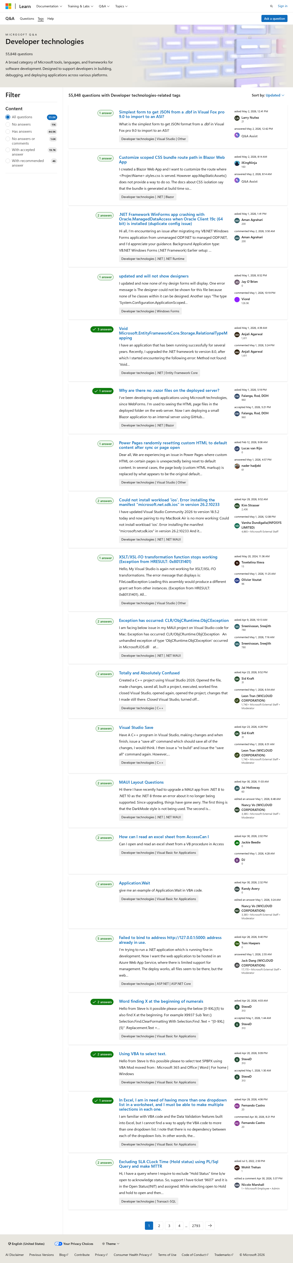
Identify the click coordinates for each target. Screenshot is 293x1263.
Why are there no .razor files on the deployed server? (169, 390)
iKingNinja (249, 162)
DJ (243, 859)
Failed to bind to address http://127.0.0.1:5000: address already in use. (170, 940)
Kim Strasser (250, 505)
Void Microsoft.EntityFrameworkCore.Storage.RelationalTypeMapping (173, 333)
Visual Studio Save (136, 727)
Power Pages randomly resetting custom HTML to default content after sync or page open (173, 445)
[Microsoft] (8, 6)
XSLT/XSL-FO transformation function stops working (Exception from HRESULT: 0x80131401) (168, 559)
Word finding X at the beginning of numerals (161, 1001)
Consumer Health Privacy (131, 1254)
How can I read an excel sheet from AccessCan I (164, 836)
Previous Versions (41, 1254)
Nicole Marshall (252, 1184)
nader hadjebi (251, 465)
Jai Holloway (250, 787)
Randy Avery (250, 888)
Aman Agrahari (252, 219)
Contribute (82, 1254)
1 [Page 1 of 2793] (149, 1225)
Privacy (100, 1254)
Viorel (245, 299)
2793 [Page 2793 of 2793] (196, 1225)
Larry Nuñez (250, 117)
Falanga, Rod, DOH (255, 395)
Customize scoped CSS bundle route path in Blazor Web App (172, 159)
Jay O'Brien (249, 281)
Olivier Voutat (251, 579)
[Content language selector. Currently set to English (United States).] (26, 1243)
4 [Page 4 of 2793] (179, 1225)
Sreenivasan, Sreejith (256, 626)
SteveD (246, 1006)
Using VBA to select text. (142, 1053)
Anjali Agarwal (252, 334)
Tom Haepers (250, 943)
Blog (62, 1254)
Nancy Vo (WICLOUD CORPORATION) (256, 807)
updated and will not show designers (154, 276)
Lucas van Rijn (251, 448)
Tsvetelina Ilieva (252, 562)
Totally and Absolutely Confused (149, 672)
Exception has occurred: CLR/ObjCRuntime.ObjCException (174, 620)
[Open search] (271, 6)
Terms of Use (167, 1254)
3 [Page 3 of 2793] (169, 1225)
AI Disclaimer (14, 1254)
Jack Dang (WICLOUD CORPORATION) (257, 962)
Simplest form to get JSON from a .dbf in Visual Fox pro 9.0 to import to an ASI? (172, 114)
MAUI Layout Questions (141, 782)
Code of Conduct (194, 1254)
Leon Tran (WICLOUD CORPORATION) (256, 698)
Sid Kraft (247, 678)
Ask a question (274, 18)
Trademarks (222, 1254)
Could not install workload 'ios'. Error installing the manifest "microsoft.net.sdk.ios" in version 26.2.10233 (169, 502)
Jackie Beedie (250, 842)
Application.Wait (134, 883)
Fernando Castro (253, 1105)
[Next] (210, 1226)
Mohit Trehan (251, 1167)
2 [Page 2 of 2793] (159, 1225)
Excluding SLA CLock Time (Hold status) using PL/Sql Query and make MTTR (168, 1164)
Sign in (283, 6)
